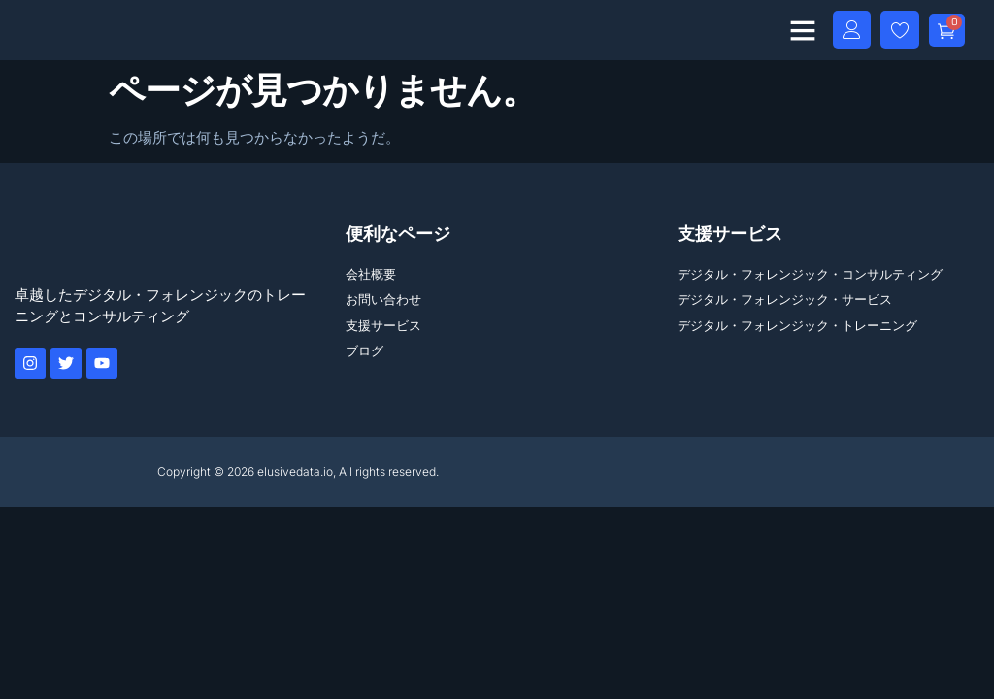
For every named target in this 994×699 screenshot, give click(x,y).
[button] (799, 30)
